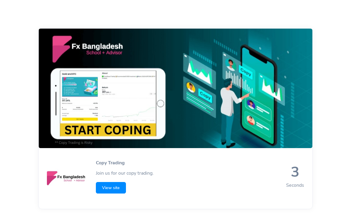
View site (111, 188)
